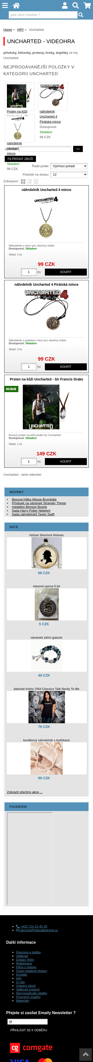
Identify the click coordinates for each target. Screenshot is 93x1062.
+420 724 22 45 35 (31, 926)
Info (19, 978)
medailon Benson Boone (29, 507)
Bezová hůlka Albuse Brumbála (34, 499)
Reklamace (24, 963)
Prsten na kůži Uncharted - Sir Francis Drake (46, 379)
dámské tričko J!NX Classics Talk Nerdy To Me (46, 689)
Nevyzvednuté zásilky (31, 993)
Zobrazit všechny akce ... (25, 792)
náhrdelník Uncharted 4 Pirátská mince (50, 117)
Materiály (22, 1000)
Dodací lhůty (25, 960)
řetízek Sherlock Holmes (46, 535)
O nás (20, 982)
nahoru (85, 1054)
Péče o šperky (26, 967)
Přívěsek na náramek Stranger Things (39, 503)
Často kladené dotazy (31, 971)
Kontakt (21, 974)
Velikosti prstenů (28, 989)
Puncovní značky (28, 997)
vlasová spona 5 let (46, 586)
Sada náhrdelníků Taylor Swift (33, 514)
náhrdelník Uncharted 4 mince (46, 190)
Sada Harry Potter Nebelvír (31, 510)
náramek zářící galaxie (46, 637)
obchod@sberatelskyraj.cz (37, 930)
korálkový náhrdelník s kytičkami (46, 740)
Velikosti (22, 956)
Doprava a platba (28, 952)
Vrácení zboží (26, 986)
